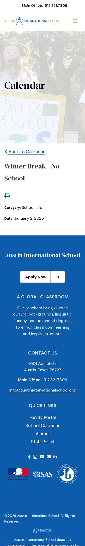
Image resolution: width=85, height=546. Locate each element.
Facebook (29, 457)
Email (49, 457)
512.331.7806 (56, 5)
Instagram (35, 457)
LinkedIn (55, 457)
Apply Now (45, 277)
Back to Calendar (24, 152)
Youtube (42, 457)
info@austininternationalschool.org (42, 390)
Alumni (42, 434)
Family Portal (42, 417)
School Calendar (42, 426)
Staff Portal (42, 442)
